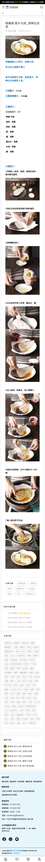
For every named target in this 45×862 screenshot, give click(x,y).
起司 (35, 714)
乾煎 (38, 689)
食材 (6, 723)
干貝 (30, 702)
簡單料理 (20, 588)
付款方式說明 (7, 791)
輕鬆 (14, 706)
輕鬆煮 (33, 583)
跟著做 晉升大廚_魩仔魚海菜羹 (19, 765)
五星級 (7, 706)
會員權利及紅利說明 (9, 795)
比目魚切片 (30, 593)
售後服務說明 (29, 791)
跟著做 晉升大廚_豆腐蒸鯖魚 (18, 756)
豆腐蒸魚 (14, 660)
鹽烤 (18, 719)
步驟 (6, 681)
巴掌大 (28, 714)
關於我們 (5, 781)
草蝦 (22, 697)
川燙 (6, 697)
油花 (12, 693)
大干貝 (37, 702)
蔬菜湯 (36, 647)
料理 (30, 676)
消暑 (12, 702)
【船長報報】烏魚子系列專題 (19, 622)
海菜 (6, 664)
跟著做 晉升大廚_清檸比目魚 (18, 751)
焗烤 (6, 714)
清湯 (17, 651)
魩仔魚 (31, 660)
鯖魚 (29, 655)
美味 (24, 693)
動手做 (37, 676)
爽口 (23, 651)
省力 (24, 723)
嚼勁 (18, 693)
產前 (37, 672)
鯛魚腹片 (8, 647)
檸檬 (9, 588)
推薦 (21, 685)
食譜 (24, 676)
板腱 (6, 689)
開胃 (18, 702)
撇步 (12, 681)
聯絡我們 (13, 781)
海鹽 (32, 689)
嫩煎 (24, 702)
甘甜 (15, 647)
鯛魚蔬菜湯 (9, 651)
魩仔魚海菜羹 (16, 664)
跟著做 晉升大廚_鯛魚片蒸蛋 (18, 760)
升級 (27, 685)
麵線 (15, 672)
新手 (24, 681)
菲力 (6, 710)
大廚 (18, 681)
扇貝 (33, 710)
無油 (12, 723)
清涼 (6, 702)
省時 (18, 723)
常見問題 (21, 781)
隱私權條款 (37, 781)
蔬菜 (29, 647)
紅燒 (6, 668)
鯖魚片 (36, 655)
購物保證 (29, 781)
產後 (6, 676)
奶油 (30, 681)
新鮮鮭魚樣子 (31, 706)
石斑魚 (25, 719)
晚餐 (36, 693)
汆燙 (12, 697)
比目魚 (31, 588)
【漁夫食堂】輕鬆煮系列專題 (19, 627)
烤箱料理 (32, 723)
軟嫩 (26, 689)
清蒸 (9, 593)
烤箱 (27, 710)
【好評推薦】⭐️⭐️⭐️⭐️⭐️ (18, 613)
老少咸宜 (23, 660)
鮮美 (36, 681)
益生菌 (25, 668)
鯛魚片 (22, 647)
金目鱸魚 (8, 672)
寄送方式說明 (18, 791)
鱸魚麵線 (23, 672)
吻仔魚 (25, 664)
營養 (31, 672)
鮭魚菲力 (14, 710)
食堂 (32, 719)
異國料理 (20, 714)
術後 (12, 676)
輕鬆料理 (21, 583)
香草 (21, 710)
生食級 (20, 706)
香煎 (6, 693)
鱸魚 (32, 668)
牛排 (33, 685)
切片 (18, 593)
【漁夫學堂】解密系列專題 (18, 617)
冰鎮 (34, 697)
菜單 (38, 719)
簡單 (15, 685)
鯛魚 (32, 643)
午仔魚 (33, 664)
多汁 (20, 689)
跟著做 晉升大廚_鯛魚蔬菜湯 (18, 746)
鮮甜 (18, 668)
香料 (12, 719)
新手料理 (8, 685)
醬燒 (12, 668)
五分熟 (13, 689)
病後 (18, 676)
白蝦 (28, 697)
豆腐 (6, 660)
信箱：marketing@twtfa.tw (13, 815)
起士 (6, 719)
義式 (30, 693)
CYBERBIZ (16, 853)
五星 (12, 714)
